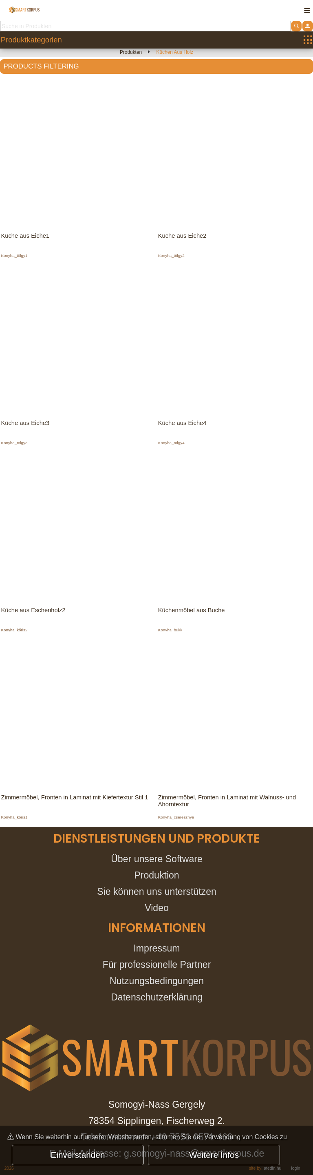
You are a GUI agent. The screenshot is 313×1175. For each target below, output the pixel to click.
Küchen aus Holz (175, 52)
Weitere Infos (214, 1155)
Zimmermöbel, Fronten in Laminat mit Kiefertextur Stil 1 (76, 800)
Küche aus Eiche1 (26, 235)
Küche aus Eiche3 (26, 423)
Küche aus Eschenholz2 (34, 612)
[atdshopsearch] (296, 26)
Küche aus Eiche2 (183, 235)
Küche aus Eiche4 (183, 423)
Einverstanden (78, 1155)
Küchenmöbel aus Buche (192, 612)
